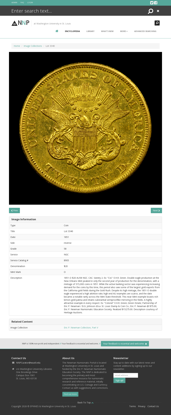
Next (156, 210)
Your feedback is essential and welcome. (125, 343)
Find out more (70, 394)
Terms (132, 406)
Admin (14, 2)
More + (124, 31)
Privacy (141, 406)
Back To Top (85, 402)
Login (30, 2)
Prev (14, 210)
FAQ (22, 2)
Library (90, 31)
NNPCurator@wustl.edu (28, 362)
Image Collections (33, 45)
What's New (107, 31)
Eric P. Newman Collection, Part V (81, 327)
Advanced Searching (145, 31)
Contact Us (153, 406)
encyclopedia (72, 31)
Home (17, 45)
